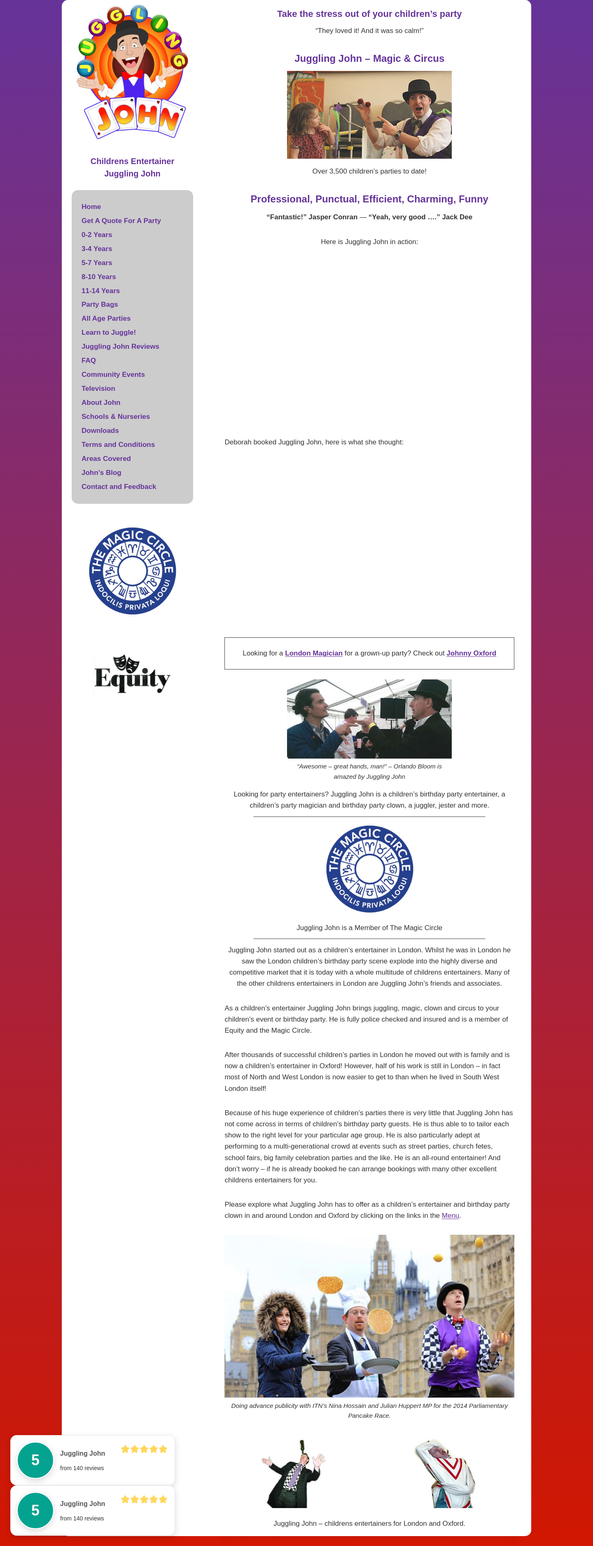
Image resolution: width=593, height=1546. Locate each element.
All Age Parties (106, 318)
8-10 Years (99, 277)
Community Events (113, 374)
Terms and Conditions (118, 445)
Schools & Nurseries (116, 417)
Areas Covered (106, 459)
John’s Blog (101, 473)
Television (98, 388)
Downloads (100, 431)
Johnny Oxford (471, 653)
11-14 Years (101, 291)
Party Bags (100, 304)
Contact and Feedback (119, 487)
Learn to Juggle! (109, 332)
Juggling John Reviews (120, 346)
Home (91, 207)
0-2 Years (97, 235)
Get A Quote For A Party (121, 221)
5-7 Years (97, 263)
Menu (451, 1215)
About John (101, 402)
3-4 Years (97, 249)
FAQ (89, 360)
